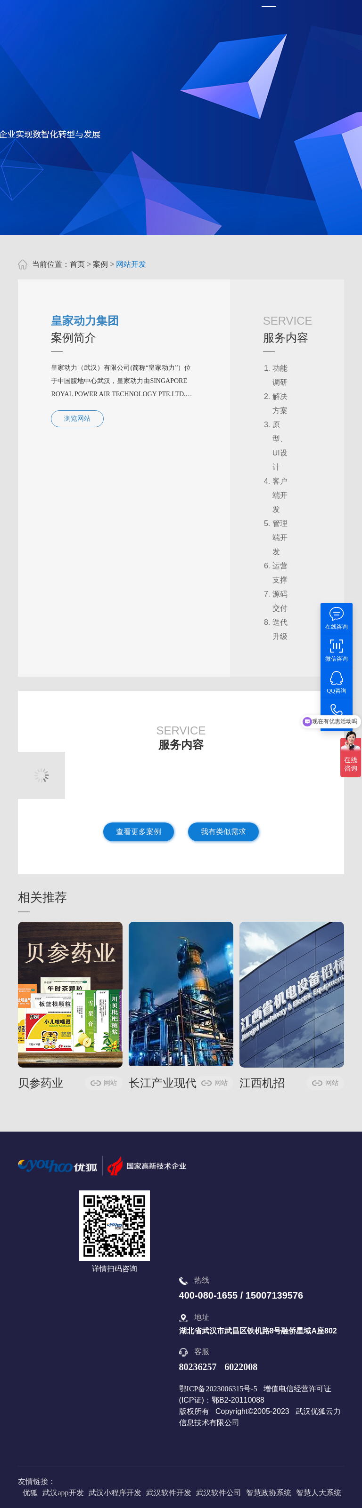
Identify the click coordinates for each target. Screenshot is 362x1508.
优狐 (30, 1493)
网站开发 (131, 264)
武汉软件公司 (218, 1493)
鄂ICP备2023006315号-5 (218, 1389)
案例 (100, 264)
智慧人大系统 (318, 1493)
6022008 (240, 1367)
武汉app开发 (62, 1493)
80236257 (198, 1367)
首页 (77, 264)
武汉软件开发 (168, 1493)
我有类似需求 (223, 832)
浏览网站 (77, 418)
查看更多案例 (138, 832)
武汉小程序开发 (115, 1493)
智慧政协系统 (268, 1493)
